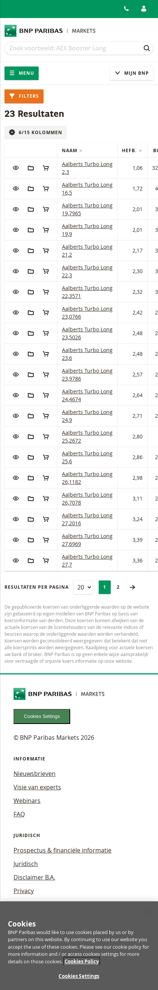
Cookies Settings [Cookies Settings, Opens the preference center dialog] (79, 979)
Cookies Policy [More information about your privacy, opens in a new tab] (82, 964)
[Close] (149, 915)
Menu (21, 73)
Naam (70, 150)
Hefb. (130, 150)
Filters (24, 96)
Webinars (27, 801)
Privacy (24, 891)
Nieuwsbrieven (35, 773)
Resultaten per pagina (37, 587)
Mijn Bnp (131, 73)
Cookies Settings (42, 716)
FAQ (19, 814)
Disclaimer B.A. (34, 877)
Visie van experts (37, 787)
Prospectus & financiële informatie (62, 850)
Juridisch (26, 864)
